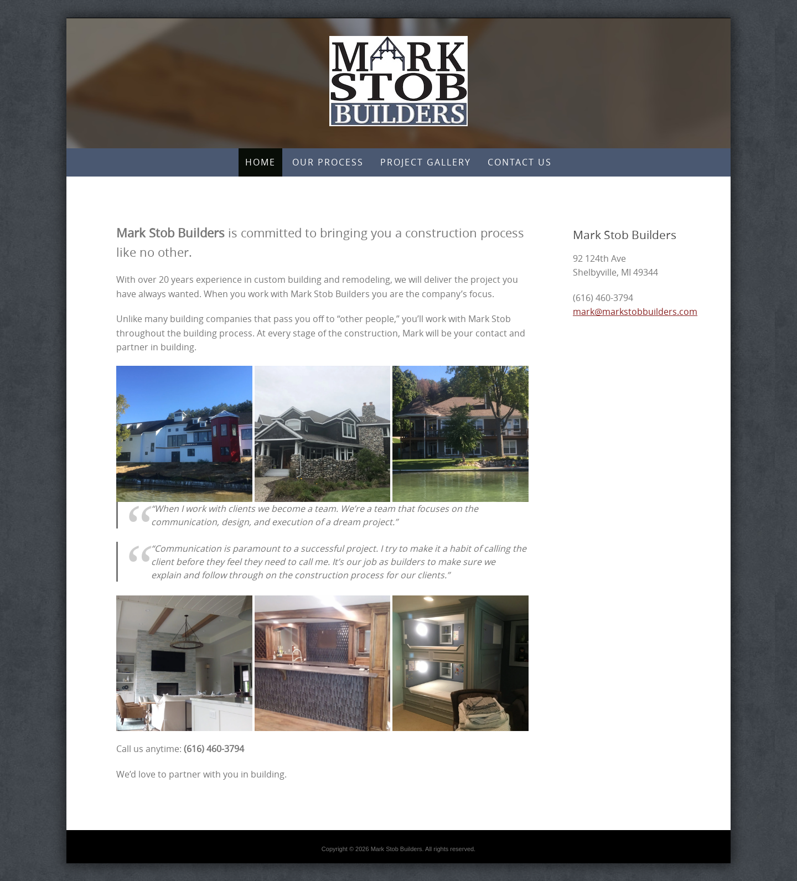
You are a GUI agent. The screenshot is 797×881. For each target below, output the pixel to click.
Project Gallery (425, 162)
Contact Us (520, 162)
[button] (184, 434)
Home (260, 162)
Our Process (328, 162)
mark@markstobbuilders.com (635, 311)
